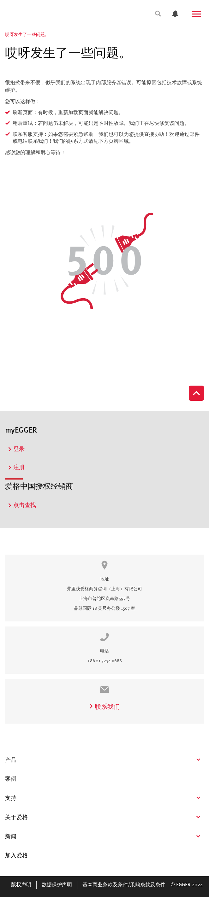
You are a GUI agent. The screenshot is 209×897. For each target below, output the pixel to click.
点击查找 (22, 505)
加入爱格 (16, 856)
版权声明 (21, 885)
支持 (10, 798)
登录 (16, 449)
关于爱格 (16, 817)
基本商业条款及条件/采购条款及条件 (123, 885)
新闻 (10, 837)
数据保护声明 (57, 885)
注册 (16, 467)
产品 (10, 760)
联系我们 (104, 707)
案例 (10, 779)
